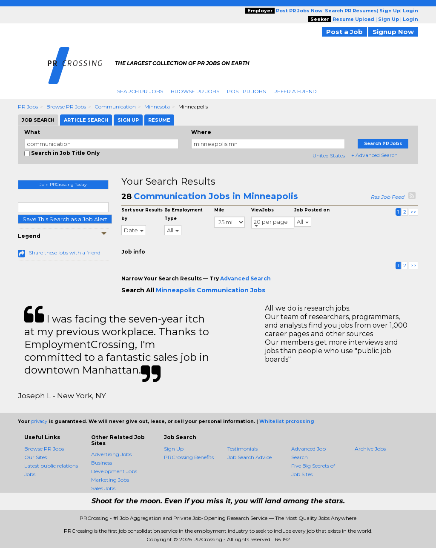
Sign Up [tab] (128, 120)
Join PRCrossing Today (63, 184)
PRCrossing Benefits (189, 457)
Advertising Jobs (111, 454)
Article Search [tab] (86, 120)
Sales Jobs (103, 488)
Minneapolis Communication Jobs (210, 290)
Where (201, 132)
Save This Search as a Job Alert (65, 219)
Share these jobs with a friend (64, 252)
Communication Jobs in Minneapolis (216, 196)
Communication (115, 106)
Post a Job (344, 32)
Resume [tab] (159, 120)
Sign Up (174, 448)
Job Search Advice (249, 457)
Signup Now (393, 32)
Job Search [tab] (38, 120)
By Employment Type (183, 214)
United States (329, 155)
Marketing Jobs (110, 480)
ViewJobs (262, 210)
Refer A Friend (295, 91)
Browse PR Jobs (195, 91)
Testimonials (242, 448)
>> (413, 211)
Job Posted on (312, 210)
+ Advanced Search (374, 155)
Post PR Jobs (246, 91)
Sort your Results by (142, 214)
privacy (39, 421)
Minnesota (157, 106)
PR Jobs (28, 106)
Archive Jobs (370, 448)
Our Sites (35, 457)
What (32, 132)
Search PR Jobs (140, 91)
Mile (219, 210)
